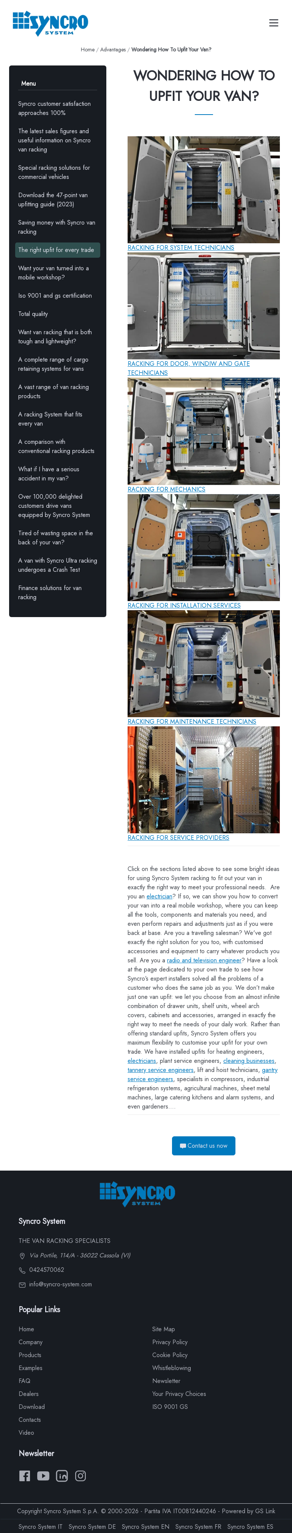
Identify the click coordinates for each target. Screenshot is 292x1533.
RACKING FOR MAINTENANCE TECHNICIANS (192, 721)
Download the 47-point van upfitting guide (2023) (53, 200)
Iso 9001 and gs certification (55, 295)
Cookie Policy (170, 1355)
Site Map (163, 1329)
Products (30, 1355)
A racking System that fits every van (50, 419)
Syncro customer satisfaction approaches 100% (54, 108)
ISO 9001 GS (170, 1406)
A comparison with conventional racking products (56, 446)
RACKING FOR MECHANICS (166, 489)
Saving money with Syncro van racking (56, 227)
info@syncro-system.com (55, 1284)
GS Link (265, 1511)
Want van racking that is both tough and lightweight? (55, 337)
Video (26, 1432)
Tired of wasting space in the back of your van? (55, 538)
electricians (142, 1060)
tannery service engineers (161, 1070)
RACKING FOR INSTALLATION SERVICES (184, 605)
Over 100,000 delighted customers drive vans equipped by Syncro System (54, 505)
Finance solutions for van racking (50, 592)
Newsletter (166, 1381)
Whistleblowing (171, 1368)
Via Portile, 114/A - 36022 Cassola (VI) (74, 1255)
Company (31, 1342)
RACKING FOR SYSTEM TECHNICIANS (181, 247)
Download (32, 1406)
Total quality (33, 313)
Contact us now (203, 1145)
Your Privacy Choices (179, 1393)
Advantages (113, 49)
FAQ (24, 1381)
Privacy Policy (170, 1342)
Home (88, 49)
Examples (31, 1368)
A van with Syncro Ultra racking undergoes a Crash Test (57, 565)
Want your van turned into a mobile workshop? (53, 273)
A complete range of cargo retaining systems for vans (53, 364)
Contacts (30, 1419)
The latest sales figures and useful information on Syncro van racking (54, 140)
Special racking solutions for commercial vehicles (54, 172)
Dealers (29, 1393)
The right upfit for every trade (56, 250)
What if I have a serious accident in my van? (48, 474)
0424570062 (41, 1269)
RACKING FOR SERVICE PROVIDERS (178, 837)
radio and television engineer (204, 960)
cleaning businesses (249, 1060)
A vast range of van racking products (53, 391)
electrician (159, 896)
